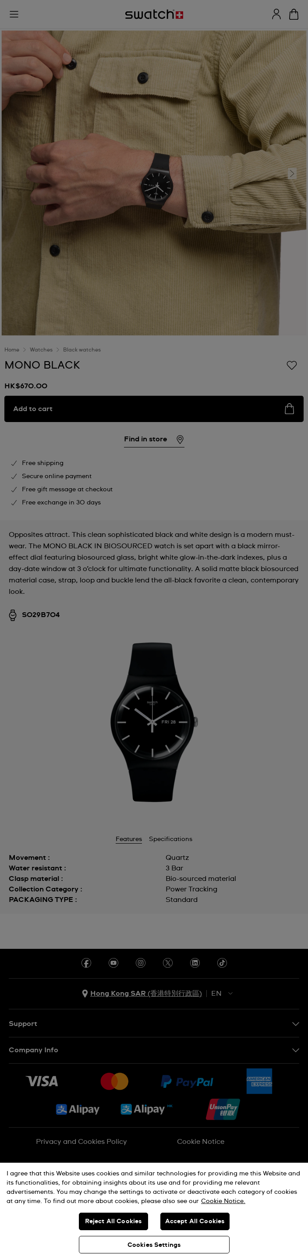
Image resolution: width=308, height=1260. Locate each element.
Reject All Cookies (113, 1221)
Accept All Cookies (195, 1221)
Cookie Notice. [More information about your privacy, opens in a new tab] (223, 1201)
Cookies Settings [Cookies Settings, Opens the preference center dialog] (154, 1245)
